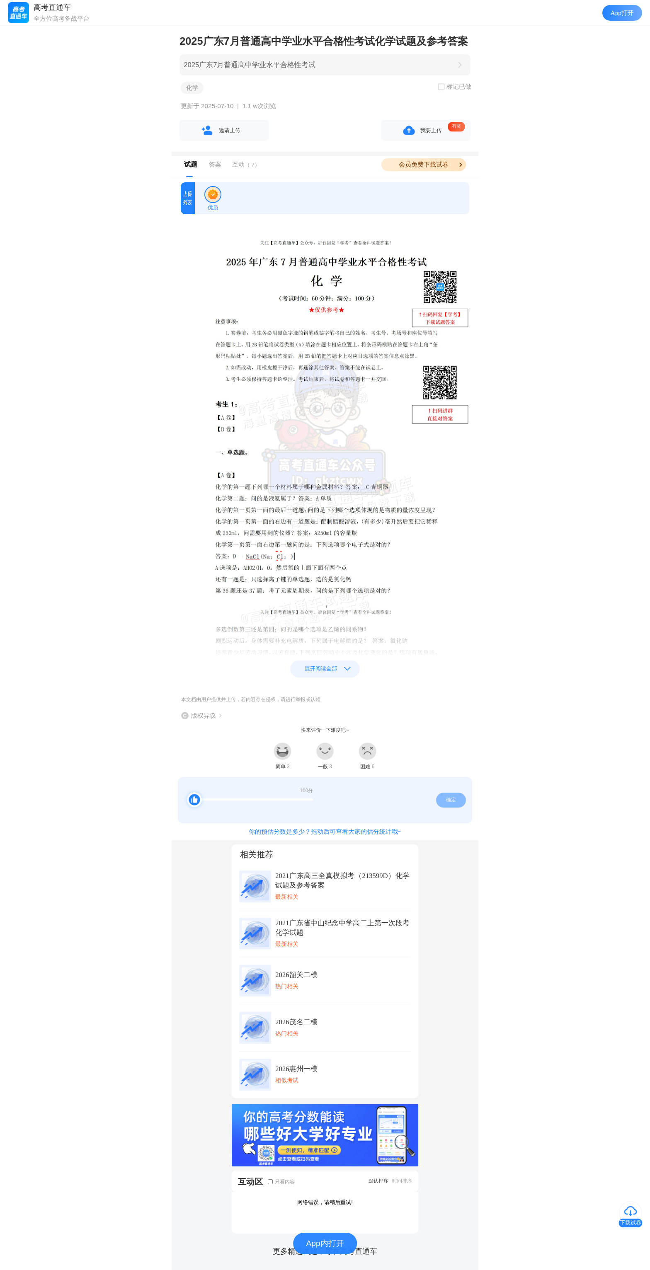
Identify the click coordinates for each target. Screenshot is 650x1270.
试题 (190, 164)
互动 (246, 164)
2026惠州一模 (296, 1069)
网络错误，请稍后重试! (325, 1202)
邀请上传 (229, 130)
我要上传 (431, 130)
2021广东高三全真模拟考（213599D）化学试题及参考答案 (342, 880)
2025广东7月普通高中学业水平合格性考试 (249, 65)
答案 (215, 164)
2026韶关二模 (296, 975)
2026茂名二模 (296, 1022)
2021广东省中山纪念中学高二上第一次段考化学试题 (342, 927)
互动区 (250, 1181)
